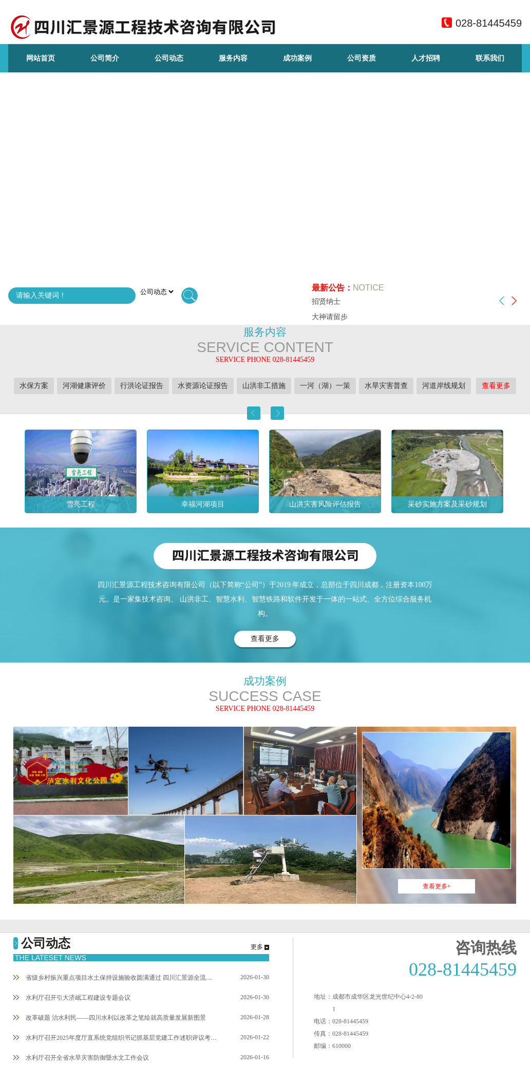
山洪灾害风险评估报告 (325, 504)
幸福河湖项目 (202, 504)
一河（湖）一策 (325, 386)
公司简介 (104, 58)
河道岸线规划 (443, 386)
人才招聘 (425, 58)
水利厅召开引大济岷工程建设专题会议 (71, 997)
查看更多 (496, 386)
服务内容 (233, 58)
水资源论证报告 (203, 386)
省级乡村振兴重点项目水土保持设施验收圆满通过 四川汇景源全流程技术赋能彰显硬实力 (115, 977)
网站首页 (40, 58)
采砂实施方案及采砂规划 (447, 504)
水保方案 (34, 386)
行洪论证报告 (141, 386)
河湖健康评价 (84, 386)
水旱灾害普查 (386, 386)
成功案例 (297, 58)
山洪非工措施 (264, 386)
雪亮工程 (80, 504)
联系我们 (490, 58)
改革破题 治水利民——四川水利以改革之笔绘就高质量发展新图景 (109, 1017)
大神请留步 (330, 317)
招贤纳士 (326, 301)
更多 (257, 946)
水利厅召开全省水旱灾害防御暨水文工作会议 (81, 1057)
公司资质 (361, 58)
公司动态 (169, 58)
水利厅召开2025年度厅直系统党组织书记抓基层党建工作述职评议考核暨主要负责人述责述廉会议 (115, 1037)
